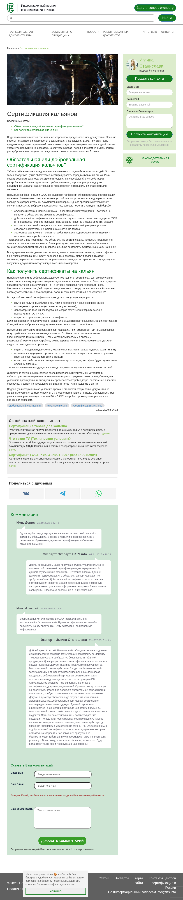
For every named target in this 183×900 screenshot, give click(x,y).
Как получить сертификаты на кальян (36, 129)
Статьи (104, 878)
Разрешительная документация (21, 33)
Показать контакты (149, 78)
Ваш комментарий (22, 808)
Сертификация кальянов (87, 405)
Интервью (150, 31)
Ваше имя (17, 772)
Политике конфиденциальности (55, 884)
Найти (167, 18)
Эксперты (122, 878)
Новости (93, 31)
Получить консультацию (149, 134)
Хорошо (56, 891)
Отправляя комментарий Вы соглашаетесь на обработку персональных (52, 849)
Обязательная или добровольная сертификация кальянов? (49, 126)
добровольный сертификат (25, 405)
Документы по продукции (62, 33)
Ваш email (132, 99)
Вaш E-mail (17, 784)
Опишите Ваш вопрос (139, 111)
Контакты (167, 31)
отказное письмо (57, 405)
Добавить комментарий (62, 841)
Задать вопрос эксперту (155, 8)
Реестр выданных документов (116, 33)
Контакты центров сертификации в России (162, 882)
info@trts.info (166, 892)
